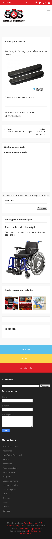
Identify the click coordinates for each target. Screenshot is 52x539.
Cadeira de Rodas (10, 485)
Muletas (6, 506)
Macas (5, 502)
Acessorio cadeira (27, 112)
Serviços (6, 511)
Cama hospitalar (10, 489)
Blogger (45, 195)
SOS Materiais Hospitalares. (28, 528)
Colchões (7, 493)
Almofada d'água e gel (12, 455)
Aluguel (6, 459)
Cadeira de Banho (10, 481)
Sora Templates (31, 523)
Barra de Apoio (9, 472)
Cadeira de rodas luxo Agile (20, 227)
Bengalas (7, 476)
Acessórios (7, 451)
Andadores (7, 463)
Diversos (6, 498)
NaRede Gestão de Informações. (31, 532)
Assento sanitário (10, 468)
